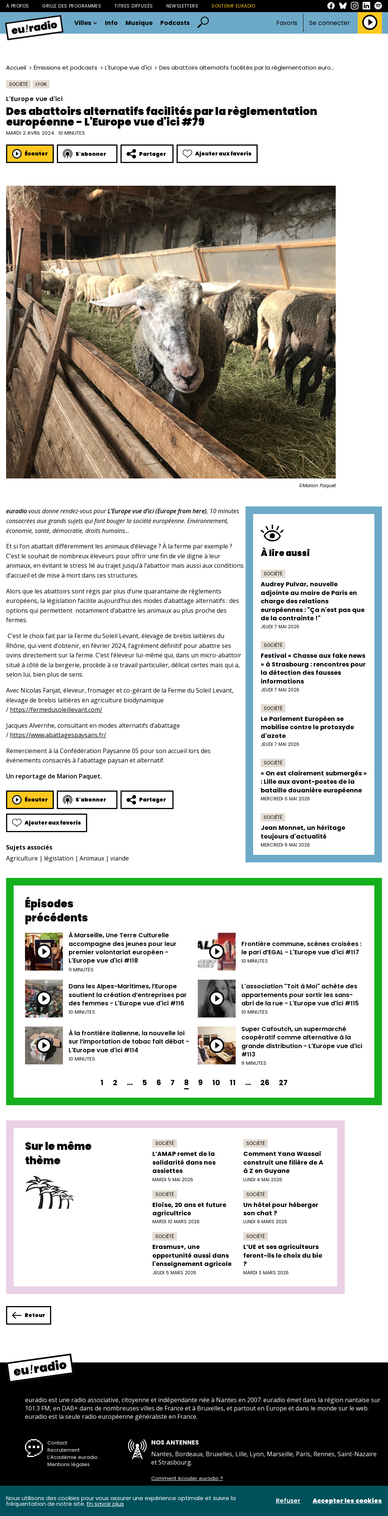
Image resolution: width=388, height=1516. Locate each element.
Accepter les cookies (347, 1501)
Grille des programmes (71, 6)
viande (119, 858)
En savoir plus (105, 1504)
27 (283, 1083)
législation (59, 858)
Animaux (92, 858)
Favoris (286, 23)
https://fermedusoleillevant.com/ (56, 709)
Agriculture (22, 858)
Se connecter (329, 23)
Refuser (288, 1501)
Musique (139, 23)
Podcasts (175, 23)
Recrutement (63, 1450)
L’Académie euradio (72, 1457)
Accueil (16, 67)
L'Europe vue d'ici (128, 67)
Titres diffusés (133, 6)
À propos (17, 6)
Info (111, 23)
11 (233, 1083)
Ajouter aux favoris (217, 153)
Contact (57, 1442)
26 (264, 1083)
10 (216, 1083)
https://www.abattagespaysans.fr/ (58, 735)
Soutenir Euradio (233, 6)
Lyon (41, 84)
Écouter (30, 153)
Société (18, 84)
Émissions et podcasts (65, 67)
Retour (28, 1315)
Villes (85, 23)
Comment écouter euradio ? (187, 1478)
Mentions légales (68, 1464)
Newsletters (182, 6)
